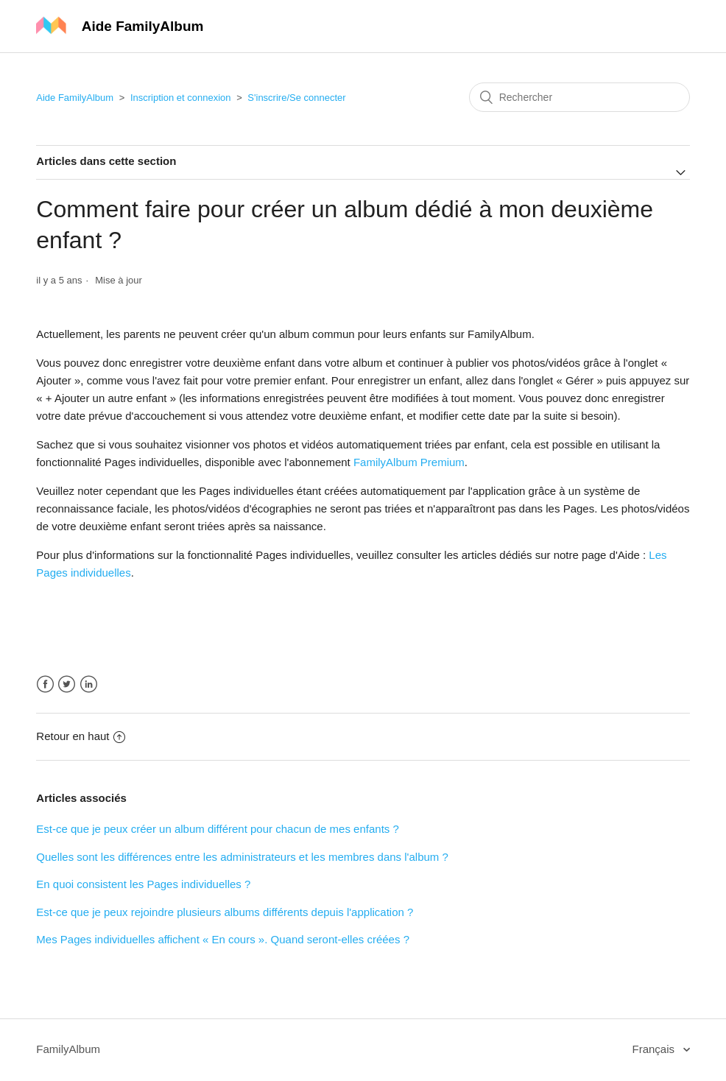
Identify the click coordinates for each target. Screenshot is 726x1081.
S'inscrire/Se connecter (296, 97)
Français (655, 1049)
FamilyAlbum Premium (409, 462)
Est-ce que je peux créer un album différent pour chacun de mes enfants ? (217, 829)
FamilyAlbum (68, 1049)
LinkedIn (89, 684)
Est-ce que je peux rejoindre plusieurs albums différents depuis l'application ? (224, 912)
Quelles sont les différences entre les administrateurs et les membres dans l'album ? (242, 857)
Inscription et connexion (180, 97)
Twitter (66, 684)
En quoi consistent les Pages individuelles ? (143, 884)
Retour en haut (80, 736)
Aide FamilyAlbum (74, 97)
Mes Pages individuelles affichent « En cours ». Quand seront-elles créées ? (222, 939)
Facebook (45, 684)
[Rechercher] (579, 97)
